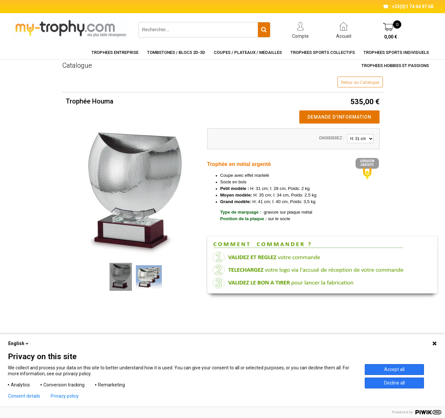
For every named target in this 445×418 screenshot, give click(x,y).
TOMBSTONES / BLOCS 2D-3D (176, 52)
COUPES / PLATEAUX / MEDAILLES (248, 52)
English (19, 343)
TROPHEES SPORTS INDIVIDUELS (396, 52)
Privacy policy (65, 396)
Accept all (394, 369)
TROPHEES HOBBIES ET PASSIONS (395, 65)
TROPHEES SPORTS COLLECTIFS (322, 52)
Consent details (24, 396)
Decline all (394, 382)
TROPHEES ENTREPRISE (114, 52)
